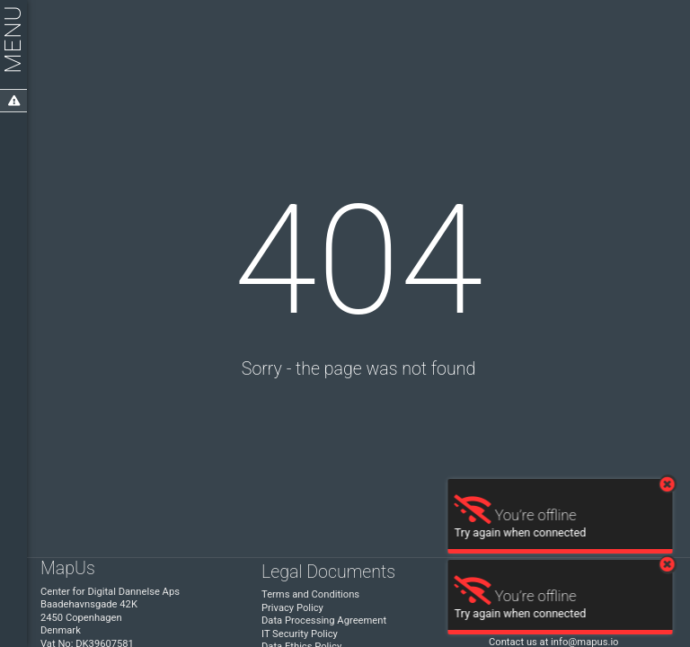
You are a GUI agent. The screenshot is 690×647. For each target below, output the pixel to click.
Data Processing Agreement (323, 620)
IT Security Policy (299, 634)
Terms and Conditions (310, 594)
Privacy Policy (292, 608)
